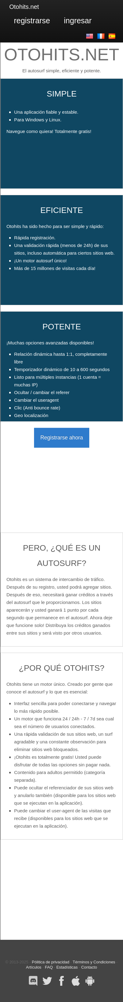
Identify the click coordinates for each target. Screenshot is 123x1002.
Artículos (33, 967)
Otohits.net (24, 6)
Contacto (89, 967)
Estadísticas (67, 967)
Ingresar (77, 20)
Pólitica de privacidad (50, 962)
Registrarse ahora (61, 438)
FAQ (49, 967)
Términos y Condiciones (94, 962)
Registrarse (32, 20)
